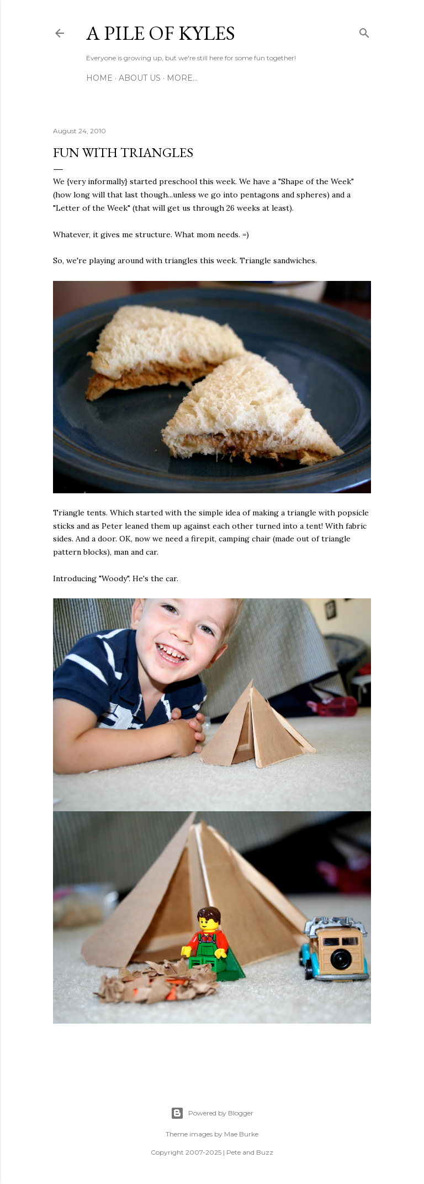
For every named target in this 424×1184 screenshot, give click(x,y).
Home (99, 78)
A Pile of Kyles (160, 33)
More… (182, 78)
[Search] (364, 31)
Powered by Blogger (212, 1113)
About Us (140, 78)
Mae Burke (241, 1134)
